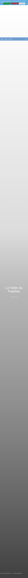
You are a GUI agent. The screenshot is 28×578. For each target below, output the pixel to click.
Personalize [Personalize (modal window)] (22, 3)
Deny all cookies (14, 3)
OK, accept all (7, 3)
